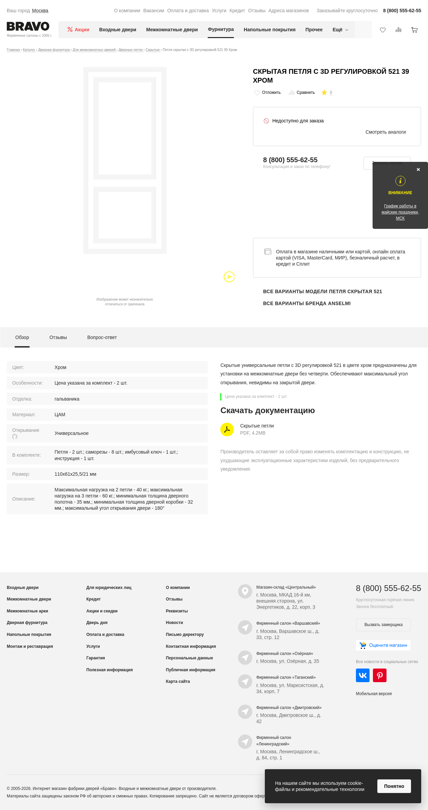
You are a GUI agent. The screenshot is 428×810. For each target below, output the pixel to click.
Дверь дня (96, 622)
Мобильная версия (374, 693)
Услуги (219, 10)
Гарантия (95, 658)
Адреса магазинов (289, 10)
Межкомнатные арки (27, 611)
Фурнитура (221, 29)
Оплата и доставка (188, 10)
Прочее (314, 29)
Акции (82, 29)
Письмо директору (185, 634)
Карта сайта (178, 681)
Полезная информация (109, 670)
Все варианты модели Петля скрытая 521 (322, 291)
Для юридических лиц (108, 587)
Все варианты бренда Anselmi (307, 303)
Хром (61, 367)
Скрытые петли (257, 425)
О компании (127, 10)
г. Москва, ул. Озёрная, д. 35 (287, 661)
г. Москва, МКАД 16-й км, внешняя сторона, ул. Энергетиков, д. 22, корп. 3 (285, 601)
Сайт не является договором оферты (234, 796)
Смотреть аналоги (385, 132)
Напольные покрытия (269, 29)
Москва (40, 10)
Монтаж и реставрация (30, 646)
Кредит (237, 10)
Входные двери (117, 29)
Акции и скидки (102, 611)
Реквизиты (177, 611)
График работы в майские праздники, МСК (400, 212)
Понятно (394, 786)
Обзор (22, 337)
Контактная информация (191, 646)
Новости (174, 622)
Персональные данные (189, 658)
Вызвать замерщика (383, 624)
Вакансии (153, 10)
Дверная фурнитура (27, 622)
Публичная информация (190, 670)
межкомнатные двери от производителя (178, 788)
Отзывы (257, 10)
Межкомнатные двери (172, 29)
